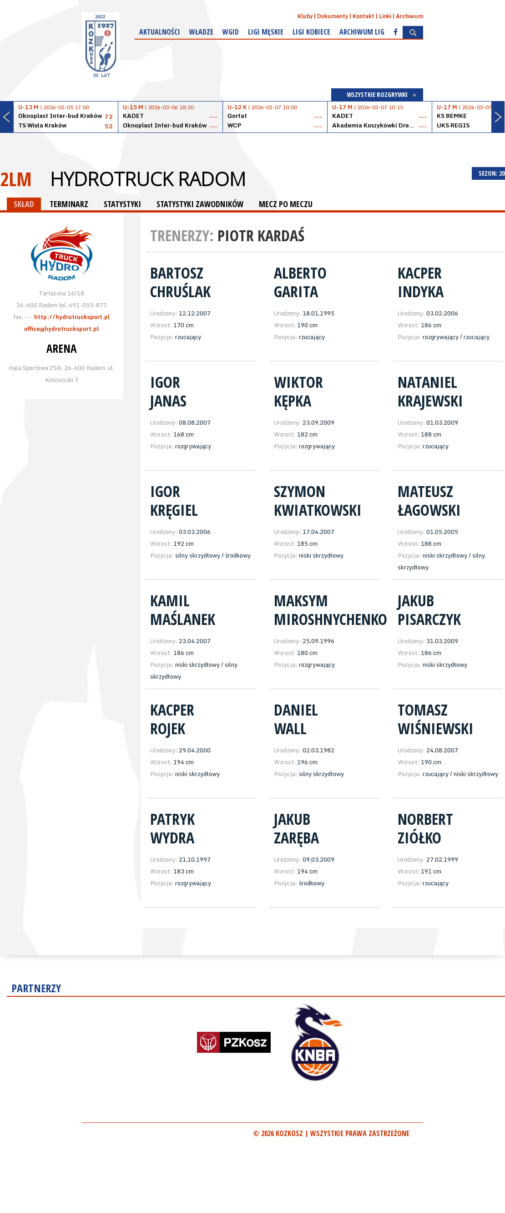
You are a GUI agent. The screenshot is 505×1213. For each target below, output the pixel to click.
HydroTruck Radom (148, 179)
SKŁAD (24, 203)
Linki (385, 16)
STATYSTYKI (122, 203)
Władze (201, 32)
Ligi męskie (265, 32)
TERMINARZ (69, 203)
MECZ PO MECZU (286, 203)
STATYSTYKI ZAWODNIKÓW (200, 203)
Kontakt (363, 16)
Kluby (305, 16)
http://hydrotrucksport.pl (72, 317)
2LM (16, 179)
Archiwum (409, 16)
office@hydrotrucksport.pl (61, 329)
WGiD (230, 32)
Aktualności (159, 32)
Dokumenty (332, 16)
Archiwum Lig (361, 32)
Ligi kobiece (311, 32)
